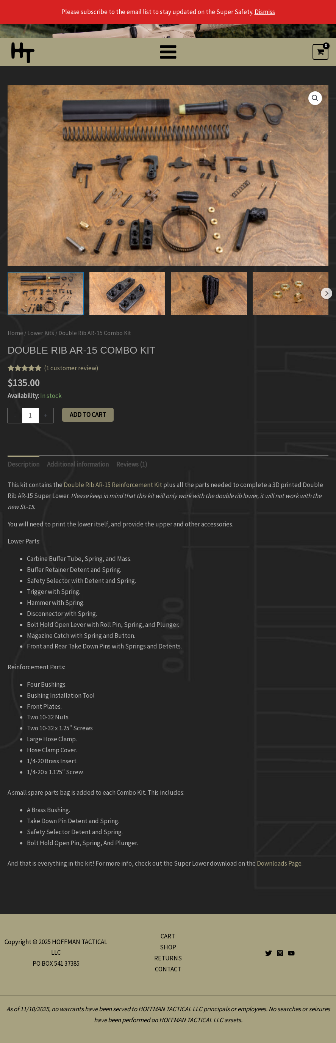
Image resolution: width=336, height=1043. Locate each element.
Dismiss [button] (265, 12)
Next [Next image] (326, 293)
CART (168, 936)
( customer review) (71, 368)
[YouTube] (291, 953)
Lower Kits (40, 333)
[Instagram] (280, 953)
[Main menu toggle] (168, 52)
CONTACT (168, 969)
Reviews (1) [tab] (131, 464)
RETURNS (168, 958)
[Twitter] (268, 953)
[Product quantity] (30, 415)
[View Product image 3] (209, 293)
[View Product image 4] (291, 293)
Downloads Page (279, 863)
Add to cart (88, 414)
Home (15, 333)
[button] (315, 98)
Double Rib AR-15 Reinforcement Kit (113, 485)
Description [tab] (23, 464)
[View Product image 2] (127, 293)
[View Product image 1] (46, 293)
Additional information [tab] (78, 464)
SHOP (168, 947)
